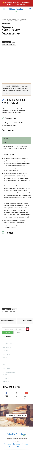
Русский (7, 332)
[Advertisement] (16, 64)
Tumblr (26, 444)
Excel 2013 (14, 42)
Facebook (8, 444)
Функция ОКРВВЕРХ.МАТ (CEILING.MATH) (7, 321)
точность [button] (5, 138)
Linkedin (18, 444)
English (19, 332)
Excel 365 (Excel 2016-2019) (8, 44)
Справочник (5, 19)
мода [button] (4, 142)
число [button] (5, 135)
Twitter (13, 447)
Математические (22, 19)
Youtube (22, 447)
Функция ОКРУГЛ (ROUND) (27, 321)
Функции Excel (13, 19)
